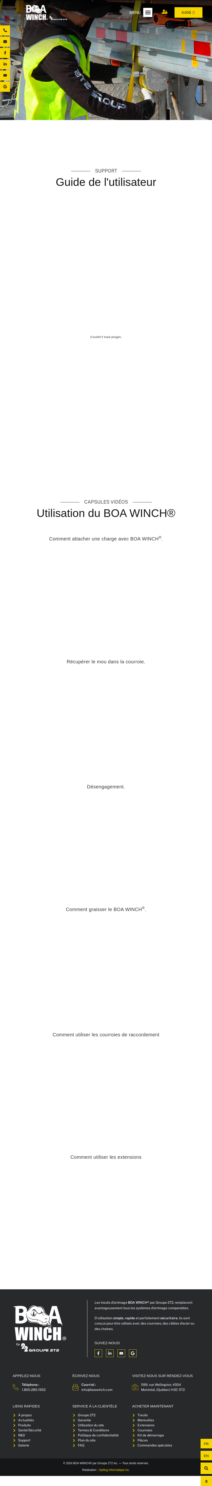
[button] (148, 12)
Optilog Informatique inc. (114, 1480)
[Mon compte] (164, 11)
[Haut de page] (206, 1481)
